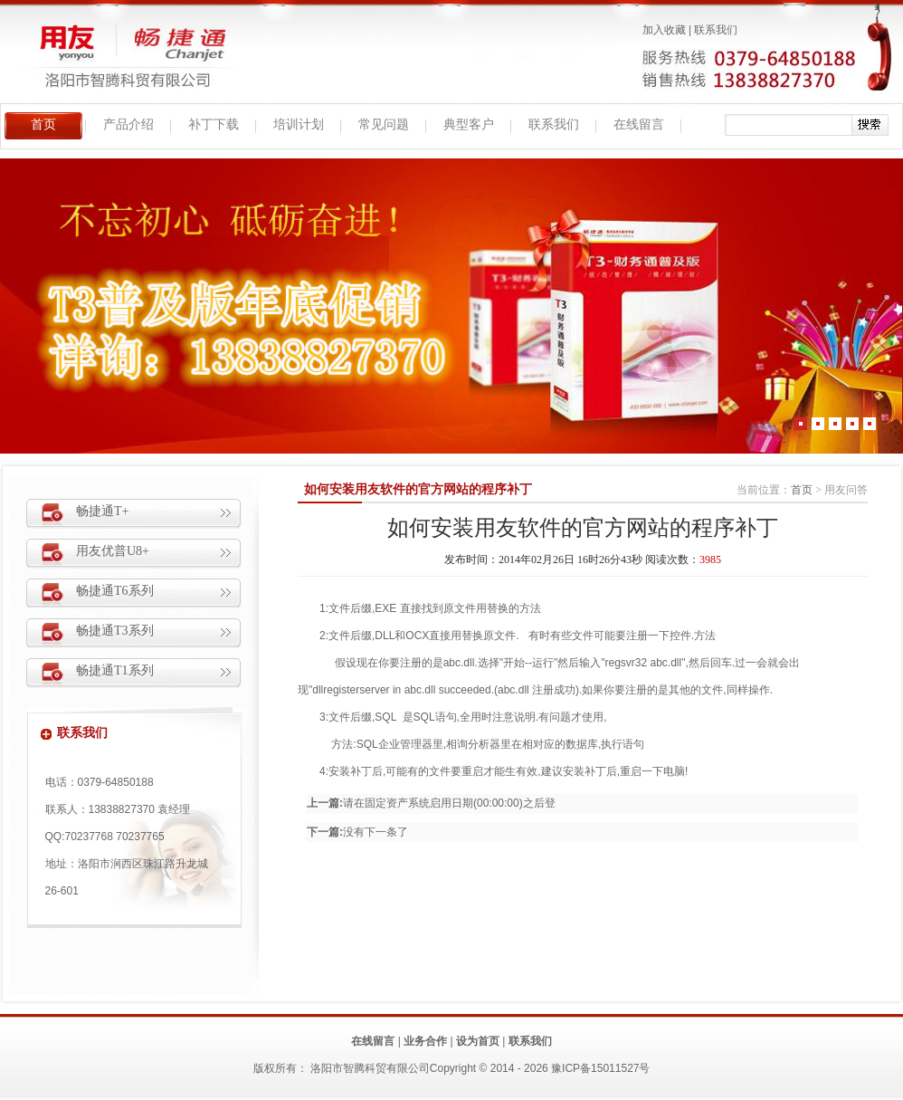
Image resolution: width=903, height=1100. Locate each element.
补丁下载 (213, 124)
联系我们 (715, 30)
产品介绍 (128, 124)
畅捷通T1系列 (115, 670)
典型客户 (468, 124)
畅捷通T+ (102, 511)
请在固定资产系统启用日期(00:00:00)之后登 (449, 803)
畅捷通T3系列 (115, 630)
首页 (43, 124)
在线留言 (638, 124)
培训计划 (298, 124)
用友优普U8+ (112, 551)
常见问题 (383, 124)
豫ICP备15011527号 (600, 1068)
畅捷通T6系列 (115, 591)
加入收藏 (664, 30)
